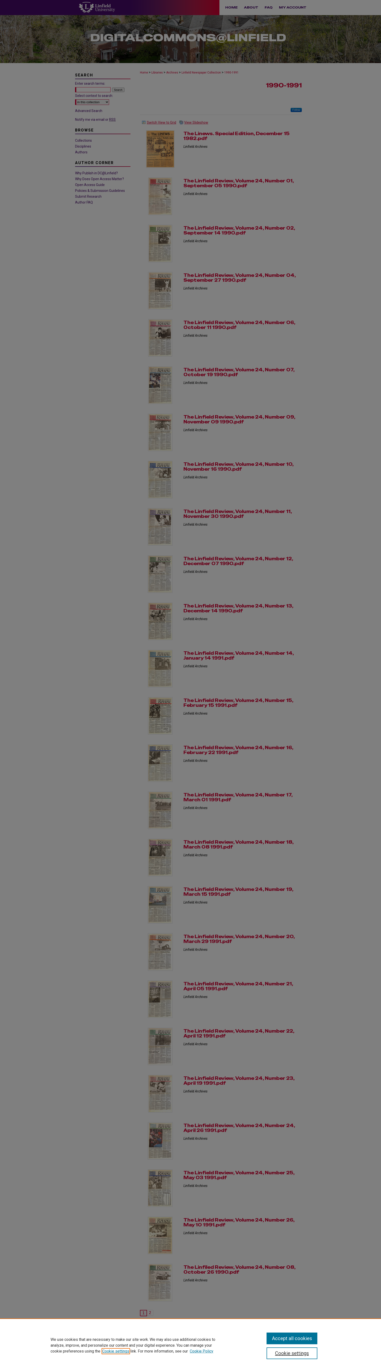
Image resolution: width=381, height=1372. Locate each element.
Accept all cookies (292, 1338)
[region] (190, 1345)
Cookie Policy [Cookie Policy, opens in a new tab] (201, 1351)
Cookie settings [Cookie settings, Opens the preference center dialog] (292, 1353)
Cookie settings (115, 1351)
